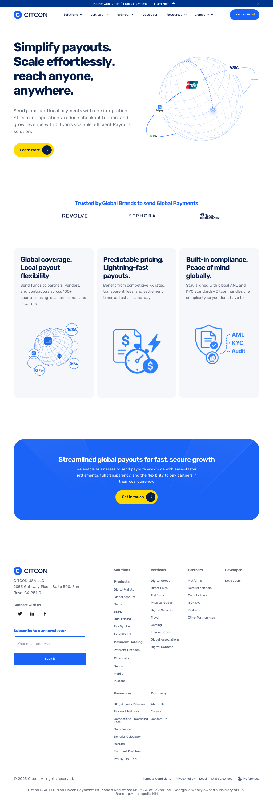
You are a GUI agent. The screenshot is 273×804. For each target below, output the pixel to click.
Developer (150, 15)
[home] (30, 15)
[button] (73, 15)
